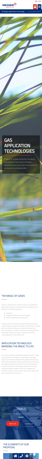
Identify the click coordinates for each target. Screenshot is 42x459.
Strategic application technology (13, 11)
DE (40, 1)
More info (12, 423)
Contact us (29, 423)
